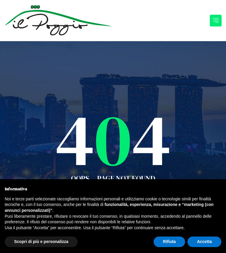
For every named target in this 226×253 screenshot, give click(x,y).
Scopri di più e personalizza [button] (41, 241)
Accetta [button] (204, 241)
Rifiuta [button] (169, 241)
